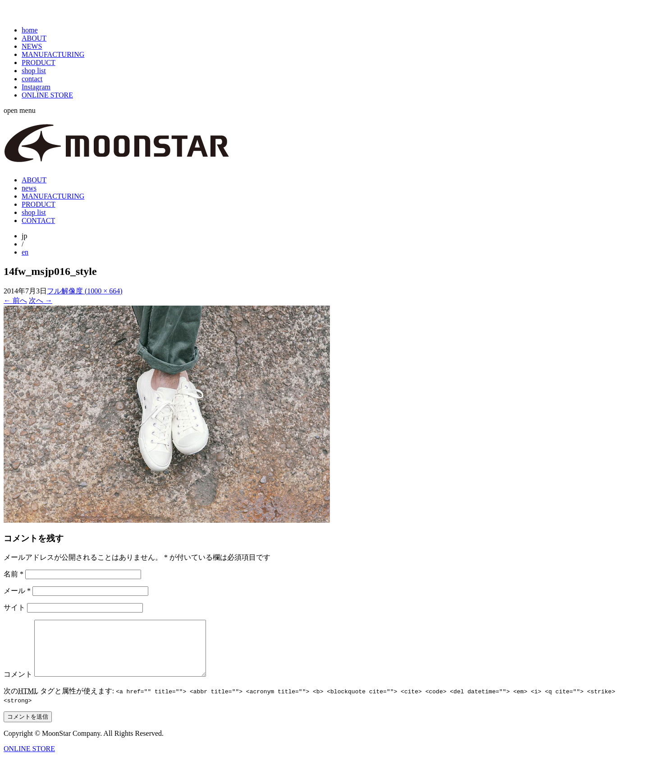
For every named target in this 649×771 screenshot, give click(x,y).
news (29, 188)
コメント (18, 685)
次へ (40, 300)
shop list (34, 70)
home (30, 30)
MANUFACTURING (53, 54)
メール (17, 591)
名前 (13, 574)
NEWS (32, 46)
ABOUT (34, 38)
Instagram (36, 87)
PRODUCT (38, 62)
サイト (14, 607)
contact (32, 79)
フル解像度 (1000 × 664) (85, 291)
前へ (15, 300)
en (25, 252)
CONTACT (38, 220)
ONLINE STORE (47, 95)
